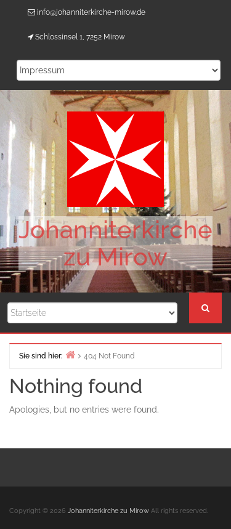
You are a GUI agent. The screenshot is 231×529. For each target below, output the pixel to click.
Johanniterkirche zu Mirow (115, 243)
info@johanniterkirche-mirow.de (91, 12)
